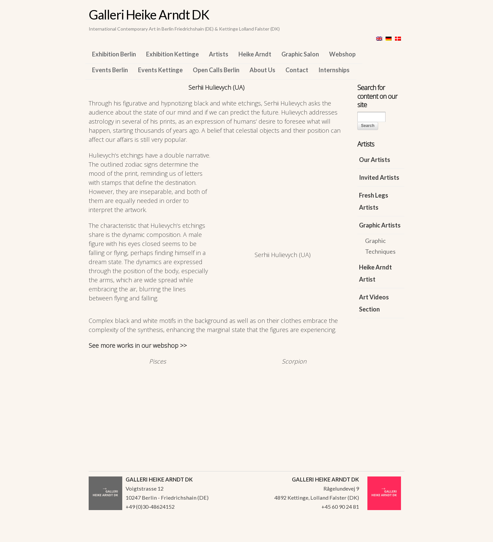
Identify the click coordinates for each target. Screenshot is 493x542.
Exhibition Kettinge (172, 54)
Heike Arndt (254, 54)
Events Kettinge (160, 70)
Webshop (342, 54)
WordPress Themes (391, 535)
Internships (334, 70)
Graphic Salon (300, 54)
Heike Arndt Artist (375, 273)
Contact (296, 70)
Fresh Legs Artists (373, 201)
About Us (262, 70)
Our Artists (374, 159)
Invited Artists (379, 177)
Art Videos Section (374, 303)
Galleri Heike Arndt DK (149, 14)
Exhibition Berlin (114, 54)
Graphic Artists (380, 225)
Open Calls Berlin (216, 70)
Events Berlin (110, 70)
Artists (218, 54)
